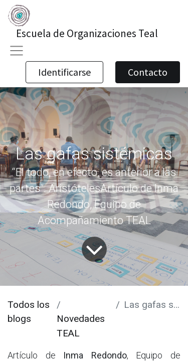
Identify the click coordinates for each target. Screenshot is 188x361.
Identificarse (64, 72)
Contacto (147, 72)
